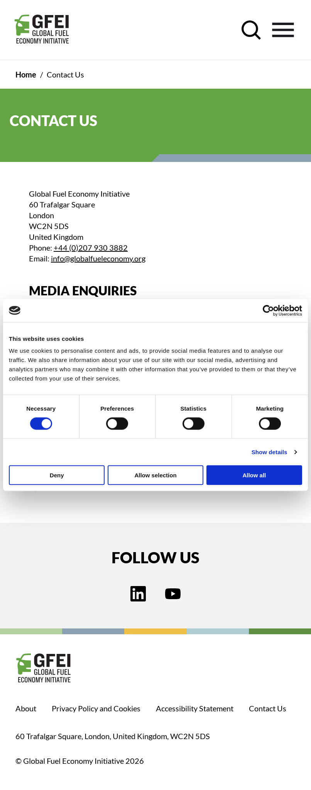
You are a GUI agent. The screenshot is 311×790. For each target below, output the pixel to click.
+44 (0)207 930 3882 (91, 247)
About (25, 708)
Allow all (254, 475)
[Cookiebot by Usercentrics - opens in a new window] (268, 310)
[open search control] (251, 30)
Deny (57, 475)
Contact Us (267, 708)
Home (25, 74)
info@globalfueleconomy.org (98, 258)
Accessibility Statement (194, 708)
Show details (269, 451)
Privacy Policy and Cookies (96, 708)
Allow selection (155, 475)
